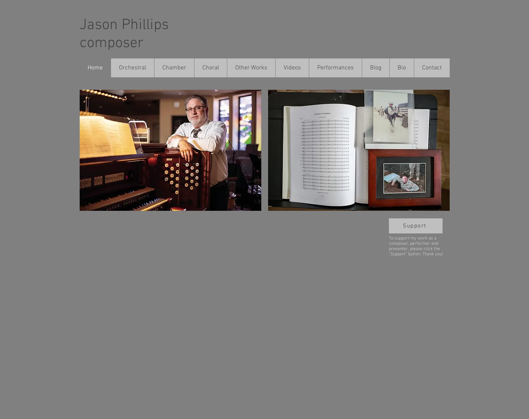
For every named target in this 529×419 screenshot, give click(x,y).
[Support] (416, 225)
